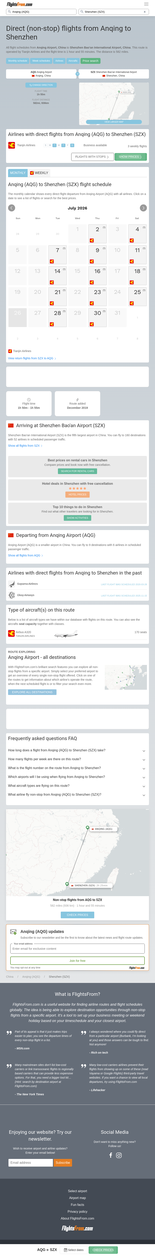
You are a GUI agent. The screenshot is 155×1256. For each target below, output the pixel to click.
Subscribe (63, 1162)
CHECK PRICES (77, 914)
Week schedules (41, 60)
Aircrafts (73, 60)
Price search (90, 60)
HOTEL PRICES (77, 494)
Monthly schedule (17, 60)
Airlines (59, 60)
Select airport (77, 1191)
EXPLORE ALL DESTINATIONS (32, 692)
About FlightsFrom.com (77, 1218)
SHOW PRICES (131, 157)
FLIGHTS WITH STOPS (92, 157)
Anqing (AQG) (31, 976)
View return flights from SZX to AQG (32, 358)
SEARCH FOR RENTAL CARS (77, 471)
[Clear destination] (145, 11)
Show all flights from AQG (25, 555)
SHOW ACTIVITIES (77, 518)
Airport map (77, 1198)
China (10, 976)
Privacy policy (77, 1211)
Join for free (77, 960)
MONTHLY (18, 173)
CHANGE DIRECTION (41, 85)
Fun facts (77, 1204)
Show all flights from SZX (25, 445)
